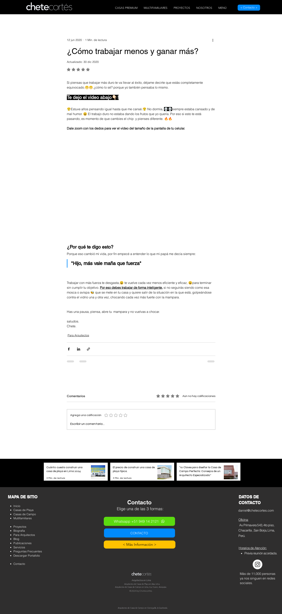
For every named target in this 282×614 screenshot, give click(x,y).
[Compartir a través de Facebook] (69, 349)
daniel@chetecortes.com (256, 510)
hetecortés (146, 591)
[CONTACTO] (139, 533)
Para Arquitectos (78, 335)
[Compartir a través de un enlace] (88, 349)
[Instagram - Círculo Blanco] (257, 564)
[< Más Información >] (139, 545)
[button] (126, 8)
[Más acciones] (213, 40)
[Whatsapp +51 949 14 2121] (139, 521)
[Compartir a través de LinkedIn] (78, 349)
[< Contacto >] (249, 8)
